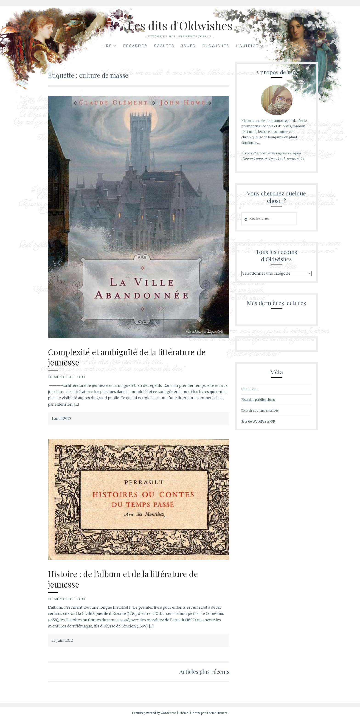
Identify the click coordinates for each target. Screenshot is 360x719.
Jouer (188, 46)
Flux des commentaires (260, 410)
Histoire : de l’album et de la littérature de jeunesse (123, 579)
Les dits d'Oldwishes (180, 25)
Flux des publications (258, 400)
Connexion (250, 389)
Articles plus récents (204, 671)
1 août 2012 (61, 418)
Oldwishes (215, 46)
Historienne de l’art (257, 121)
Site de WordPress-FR (258, 421)
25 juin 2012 (62, 640)
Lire (106, 46)
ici (302, 159)
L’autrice (247, 46)
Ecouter (164, 46)
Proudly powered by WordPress (154, 713)
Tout (80, 377)
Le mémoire (60, 377)
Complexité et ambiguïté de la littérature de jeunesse (126, 357)
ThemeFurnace (217, 713)
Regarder (135, 46)
